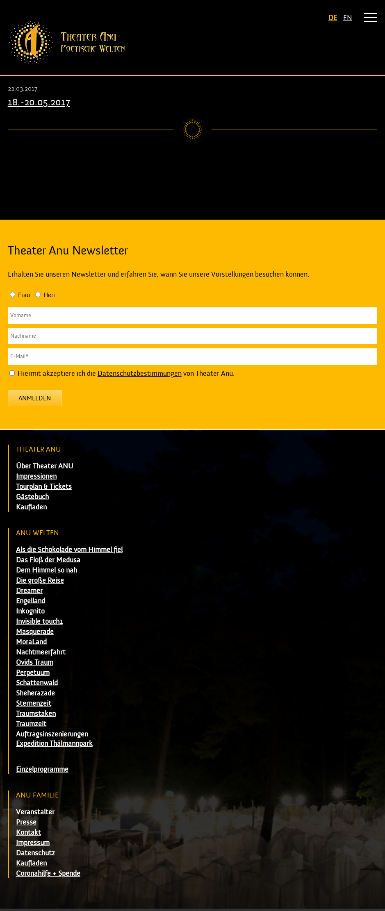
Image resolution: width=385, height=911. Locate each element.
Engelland (30, 601)
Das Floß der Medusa (48, 560)
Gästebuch (32, 497)
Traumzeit (31, 724)
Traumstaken (36, 713)
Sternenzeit (33, 703)
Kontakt (28, 832)
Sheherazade (35, 693)
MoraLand (31, 642)
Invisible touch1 (39, 621)
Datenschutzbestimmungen (140, 373)
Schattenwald (37, 683)
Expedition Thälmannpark (54, 743)
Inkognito (30, 611)
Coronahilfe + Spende (48, 873)
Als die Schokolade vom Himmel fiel (69, 549)
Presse (26, 822)
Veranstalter (35, 812)
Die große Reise (40, 580)
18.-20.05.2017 (39, 102)
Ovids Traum (34, 662)
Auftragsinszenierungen (52, 734)
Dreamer (29, 590)
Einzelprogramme (42, 769)
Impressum (33, 842)
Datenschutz (35, 853)
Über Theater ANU (44, 466)
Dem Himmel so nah (46, 570)
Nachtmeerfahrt (41, 652)
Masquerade (35, 631)
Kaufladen (31, 507)
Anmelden (34, 398)
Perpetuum (33, 672)
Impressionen (36, 476)
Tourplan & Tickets (44, 486)
